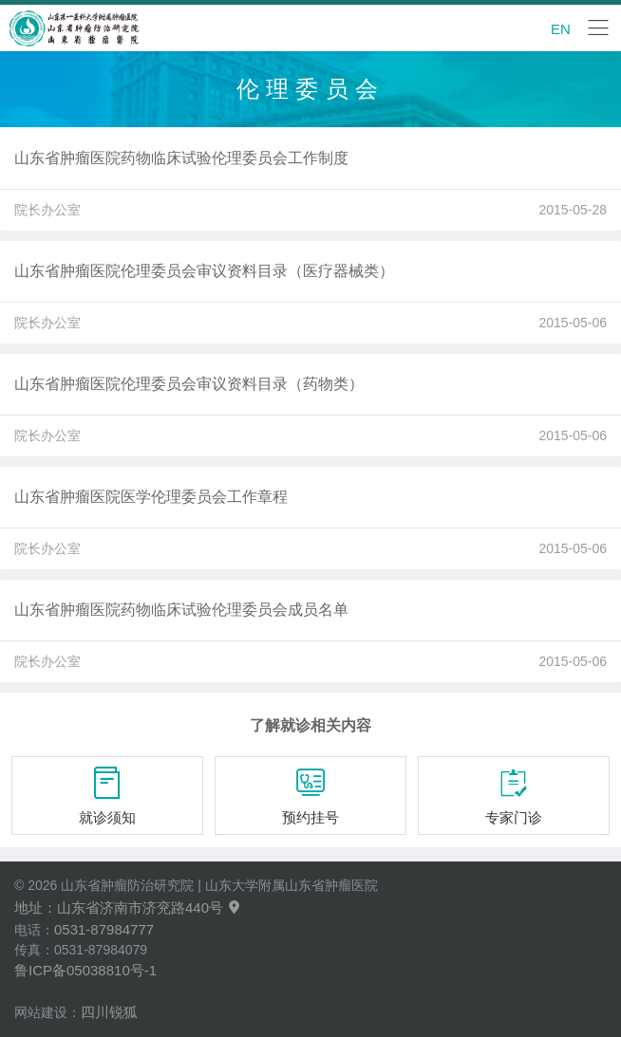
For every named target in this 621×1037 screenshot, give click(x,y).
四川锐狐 (109, 1012)
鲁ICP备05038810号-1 (85, 970)
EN (561, 29)
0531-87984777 (104, 929)
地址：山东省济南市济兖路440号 (128, 907)
